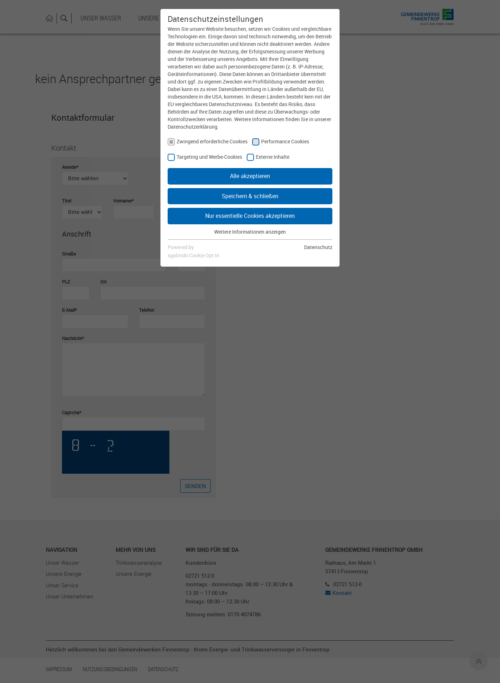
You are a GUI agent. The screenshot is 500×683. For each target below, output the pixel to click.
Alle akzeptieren (250, 176)
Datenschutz (318, 247)
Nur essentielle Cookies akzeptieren (250, 216)
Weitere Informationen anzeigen (250, 231)
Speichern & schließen (250, 196)
